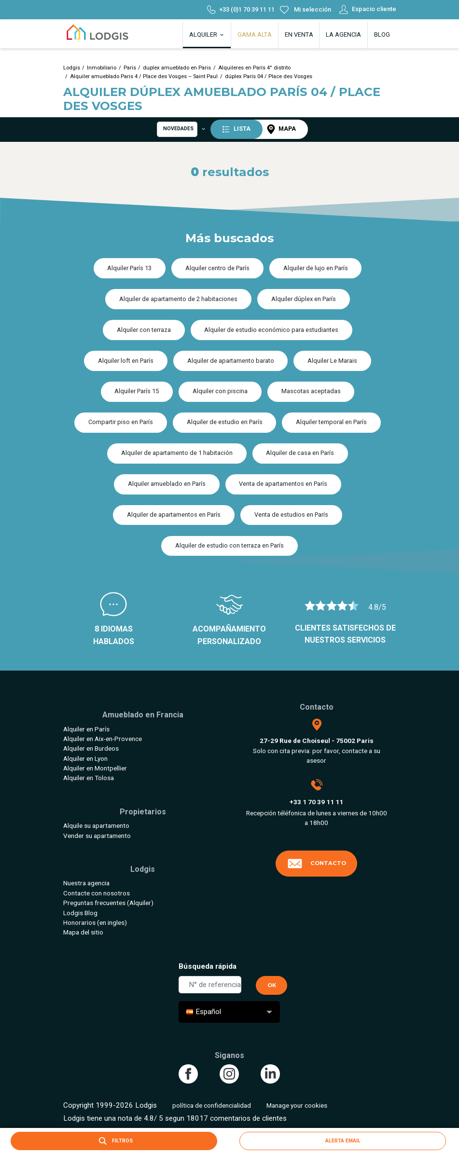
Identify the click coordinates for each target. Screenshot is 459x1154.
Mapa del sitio (83, 932)
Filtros (114, 1141)
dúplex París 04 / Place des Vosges (268, 76)
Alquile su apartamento (96, 825)
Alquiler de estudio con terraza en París (229, 545)
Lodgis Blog (80, 913)
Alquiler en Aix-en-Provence (102, 738)
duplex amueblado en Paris (177, 68)
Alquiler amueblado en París (167, 483)
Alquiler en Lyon (85, 758)
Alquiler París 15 (136, 391)
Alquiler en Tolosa (88, 778)
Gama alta (254, 34)
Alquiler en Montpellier (95, 768)
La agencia (343, 34)
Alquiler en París (86, 729)
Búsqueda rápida (207, 966)
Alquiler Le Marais (332, 360)
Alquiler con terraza (144, 329)
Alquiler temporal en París (331, 422)
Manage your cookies (296, 1105)
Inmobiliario (101, 68)
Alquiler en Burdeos (91, 748)
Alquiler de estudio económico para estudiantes (271, 329)
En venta (299, 34)
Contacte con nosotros (96, 893)
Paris (130, 68)
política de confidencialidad (211, 1105)
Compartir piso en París (120, 422)
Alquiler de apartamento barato (230, 360)
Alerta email (343, 1141)
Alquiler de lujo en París (315, 268)
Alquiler (207, 34)
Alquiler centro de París (217, 268)
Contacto (316, 863)
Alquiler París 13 (129, 268)
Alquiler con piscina (220, 391)
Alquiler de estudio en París (225, 422)
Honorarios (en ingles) (95, 922)
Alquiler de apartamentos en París (174, 514)
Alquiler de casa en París (300, 452)
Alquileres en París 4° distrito (254, 68)
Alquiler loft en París (125, 360)
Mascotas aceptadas (311, 391)
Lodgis (71, 68)
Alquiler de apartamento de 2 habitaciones (178, 298)
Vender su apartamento (97, 835)
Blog (382, 34)
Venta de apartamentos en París (283, 483)
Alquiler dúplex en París (303, 298)
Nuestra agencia (86, 883)
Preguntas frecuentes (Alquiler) (108, 903)
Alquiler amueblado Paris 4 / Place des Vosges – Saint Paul (144, 76)
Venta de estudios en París (291, 514)
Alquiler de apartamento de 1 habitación (177, 452)
